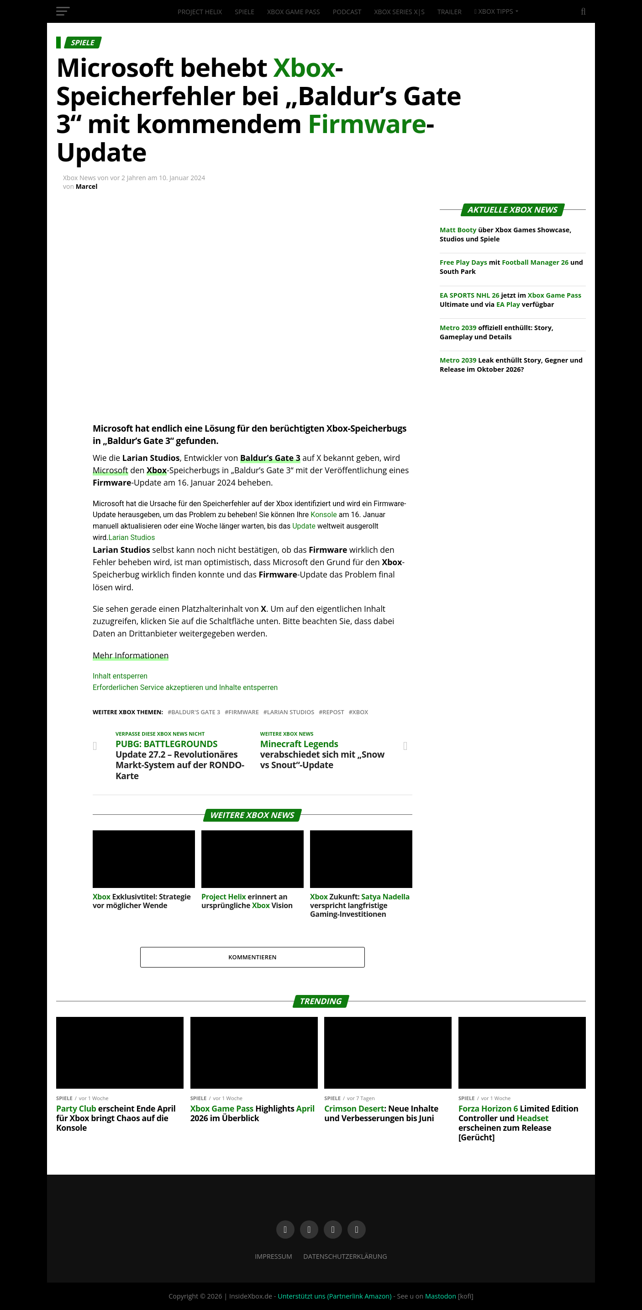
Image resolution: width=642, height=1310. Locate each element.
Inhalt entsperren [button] (120, 676)
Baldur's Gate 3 (195, 712)
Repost (333, 712)
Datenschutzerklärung (345, 1256)
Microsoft (110, 470)
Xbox (157, 470)
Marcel (87, 186)
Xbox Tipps (493, 11)
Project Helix (200, 11)
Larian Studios (131, 537)
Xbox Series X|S (399, 11)
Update (304, 526)
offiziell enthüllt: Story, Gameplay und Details (496, 332)
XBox (360, 712)
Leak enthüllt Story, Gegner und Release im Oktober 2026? (511, 365)
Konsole (323, 514)
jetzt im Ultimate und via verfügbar (510, 300)
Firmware (243, 712)
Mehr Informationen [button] (130, 655)
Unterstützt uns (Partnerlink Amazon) (334, 1296)
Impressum (273, 1256)
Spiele (244, 11)
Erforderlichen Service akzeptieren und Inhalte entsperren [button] (185, 687)
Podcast (347, 11)
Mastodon (440, 1296)
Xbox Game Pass (293, 11)
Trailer (449, 11)
